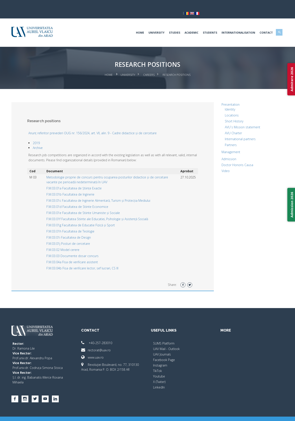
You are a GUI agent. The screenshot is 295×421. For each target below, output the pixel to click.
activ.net (271, 414)
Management (227, 144)
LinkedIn (159, 379)
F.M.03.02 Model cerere (69, 241)
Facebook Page (164, 351)
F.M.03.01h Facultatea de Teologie (77, 223)
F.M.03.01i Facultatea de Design (75, 229)
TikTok (157, 362)
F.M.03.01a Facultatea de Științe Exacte (80, 180)
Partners (227, 136)
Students (203, 25)
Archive (45, 139)
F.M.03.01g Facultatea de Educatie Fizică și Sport (87, 217)
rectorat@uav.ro (99, 342)
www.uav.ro (96, 349)
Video (222, 162)
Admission (225, 151)
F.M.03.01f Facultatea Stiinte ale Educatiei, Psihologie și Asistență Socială (103, 211)
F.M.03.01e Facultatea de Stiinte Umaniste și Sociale (89, 204)
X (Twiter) (159, 373)
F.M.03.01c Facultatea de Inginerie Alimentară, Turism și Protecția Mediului (104, 192)
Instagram (160, 357)
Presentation (227, 96)
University (149, 25)
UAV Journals (162, 346)
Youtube (159, 368)
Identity (226, 101)
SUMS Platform (163, 335)
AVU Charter (229, 125)
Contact (259, 25)
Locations (228, 107)
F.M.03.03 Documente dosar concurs (79, 247)
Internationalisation (231, 25)
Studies (167, 25)
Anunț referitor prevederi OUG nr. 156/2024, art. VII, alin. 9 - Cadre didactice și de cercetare (100, 125)
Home (133, 25)
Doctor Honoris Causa (234, 156)
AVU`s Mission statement (239, 119)
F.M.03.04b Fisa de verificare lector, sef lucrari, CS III (89, 260)
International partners (236, 131)
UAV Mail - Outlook (166, 340)
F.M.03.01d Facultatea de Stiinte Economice (83, 198)
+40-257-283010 (100, 334)
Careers (149, 67)
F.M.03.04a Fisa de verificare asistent (78, 254)
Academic (184, 25)
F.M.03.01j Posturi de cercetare (74, 235)
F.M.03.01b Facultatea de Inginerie (77, 186)
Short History (230, 113)
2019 (43, 134)
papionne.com (252, 414)
